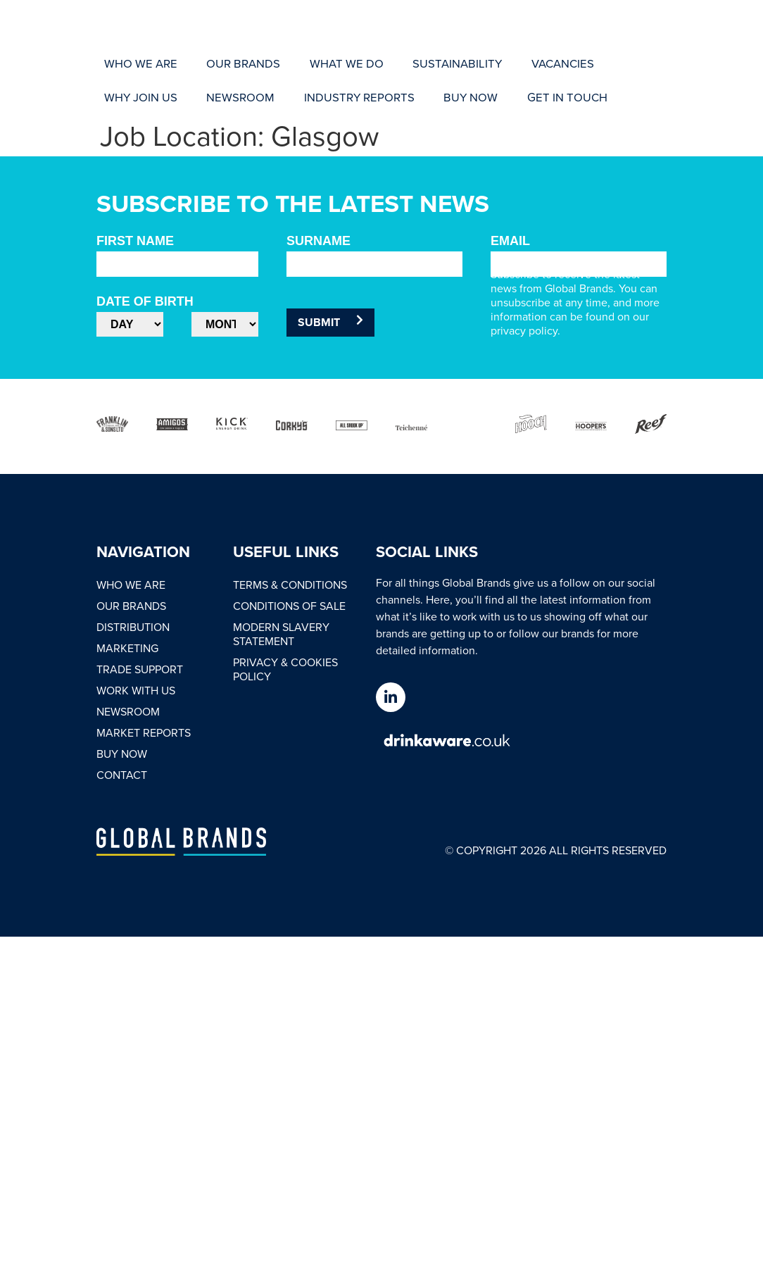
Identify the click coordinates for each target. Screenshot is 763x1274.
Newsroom (128, 711)
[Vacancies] (474, 64)
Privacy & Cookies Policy (285, 669)
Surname (318, 241)
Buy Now (121, 753)
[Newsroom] (633, 64)
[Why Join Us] (553, 64)
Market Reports (143, 732)
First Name (135, 241)
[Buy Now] (239, 95)
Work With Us (135, 690)
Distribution (133, 627)
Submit (330, 322)
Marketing (127, 648)
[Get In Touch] (316, 95)
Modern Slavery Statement (281, 634)
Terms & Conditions (290, 584)
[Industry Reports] (148, 95)
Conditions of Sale (289, 605)
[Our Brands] (214, 64)
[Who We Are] (130, 64)
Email (510, 241)
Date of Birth (145, 301)
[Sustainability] (388, 64)
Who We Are (130, 584)
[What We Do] (297, 64)
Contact (121, 774)
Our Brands (131, 605)
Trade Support (139, 669)
